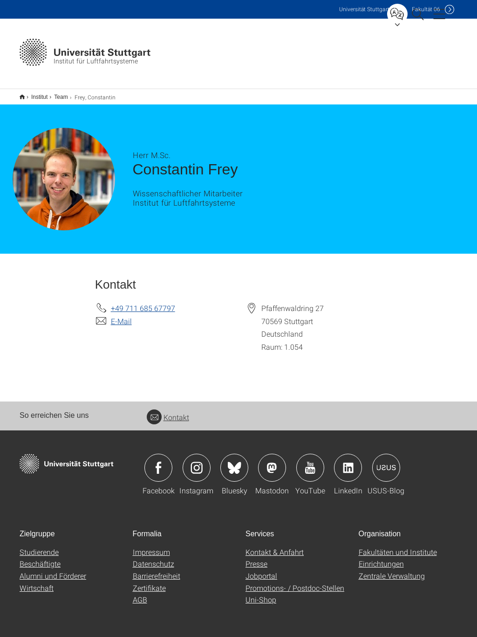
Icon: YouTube (310, 462)
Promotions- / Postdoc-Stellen (294, 582)
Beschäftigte (40, 557)
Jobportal (261, 570)
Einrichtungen (381, 557)
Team (55, 93)
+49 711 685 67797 (143, 302)
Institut (34, 93)
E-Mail (121, 315)
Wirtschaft (37, 582)
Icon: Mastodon (272, 462)
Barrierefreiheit (156, 570)
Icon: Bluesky (234, 462)
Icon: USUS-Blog (386, 462)
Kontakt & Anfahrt (274, 546)
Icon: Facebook (158, 462)
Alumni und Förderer (53, 570)
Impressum (151, 546)
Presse (256, 557)
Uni (364, 9)
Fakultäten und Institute (398, 546)
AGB (140, 593)
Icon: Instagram (197, 462)
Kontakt (168, 411)
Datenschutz (153, 557)
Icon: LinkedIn (348, 462)
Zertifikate (149, 582)
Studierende (39, 546)
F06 (426, 9)
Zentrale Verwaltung (392, 570)
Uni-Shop (260, 593)
